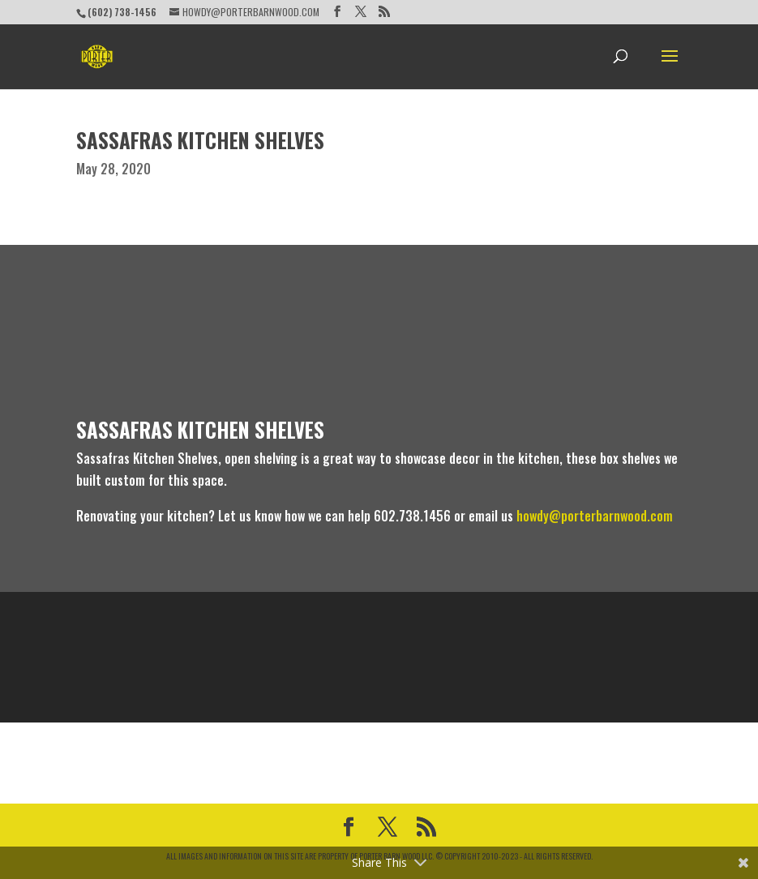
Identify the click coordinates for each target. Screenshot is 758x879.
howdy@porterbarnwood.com (594, 515)
